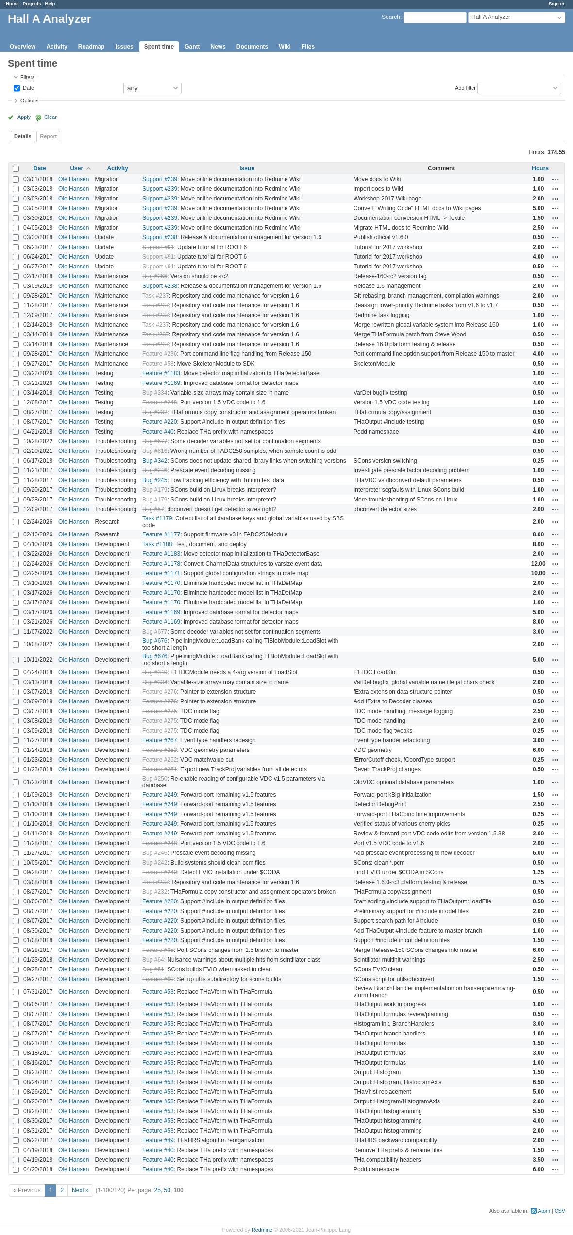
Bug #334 (154, 392)
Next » (80, 1190)
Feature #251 (159, 769)
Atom (544, 1211)
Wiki (285, 46)
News (217, 46)
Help (50, 3)
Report (48, 136)
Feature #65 (158, 950)
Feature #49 (158, 1140)
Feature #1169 (161, 383)
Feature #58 (158, 363)
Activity (56, 46)
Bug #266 (154, 276)
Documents (252, 46)
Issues (124, 46)
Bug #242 (154, 862)
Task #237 (155, 295)
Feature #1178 (161, 563)
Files (308, 46)
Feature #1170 (161, 583)
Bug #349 (154, 672)
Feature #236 (159, 353)
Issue (246, 168)
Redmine (262, 1230)
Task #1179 (157, 518)
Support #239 (159, 179)
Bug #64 (153, 959)
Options (29, 100)
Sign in (556, 3)
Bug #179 (154, 489)
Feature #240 (159, 872)
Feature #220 (159, 421)
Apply (24, 117)
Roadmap (91, 46)
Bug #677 (154, 441)
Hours (540, 168)
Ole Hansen (73, 179)
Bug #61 (153, 969)
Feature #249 (159, 794)
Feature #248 (159, 402)
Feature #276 (159, 691)
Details (22, 136)
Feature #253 (159, 750)
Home (12, 3)
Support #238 (159, 237)
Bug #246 (154, 470)
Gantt (192, 46)
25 (157, 1190)
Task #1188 (157, 544)
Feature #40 (158, 431)
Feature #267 (159, 740)
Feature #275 (159, 711)
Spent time (159, 46)
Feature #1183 (161, 373)
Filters (27, 77)
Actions (555, 179)
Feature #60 (158, 979)
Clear (50, 117)
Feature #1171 (161, 573)
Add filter (465, 87)
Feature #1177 (161, 534)
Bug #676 (154, 640)
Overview (22, 46)
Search (391, 17)
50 (167, 1190)
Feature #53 (158, 991)
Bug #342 (154, 460)
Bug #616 (154, 451)
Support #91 (158, 247)
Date (27, 87)
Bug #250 (154, 778)
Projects (32, 3)
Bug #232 (154, 412)
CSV (560, 1211)
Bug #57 (153, 509)
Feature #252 (159, 759)
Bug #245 (154, 480)
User (76, 168)
